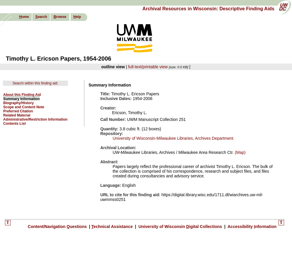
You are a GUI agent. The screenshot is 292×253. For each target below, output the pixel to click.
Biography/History (18, 103)
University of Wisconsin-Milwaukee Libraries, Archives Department (173, 138)
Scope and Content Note (23, 107)
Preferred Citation (18, 111)
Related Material (16, 115)
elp (77, 17)
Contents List (14, 123)
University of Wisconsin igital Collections (180, 226)
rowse (59, 17)
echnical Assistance (112, 226)
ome (24, 17)
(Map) (240, 152)
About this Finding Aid (22, 95)
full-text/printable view (148, 66)
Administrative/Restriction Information (35, 119)
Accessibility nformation (251, 226)
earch (41, 17)
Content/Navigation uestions (58, 226)
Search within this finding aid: (35, 83)
